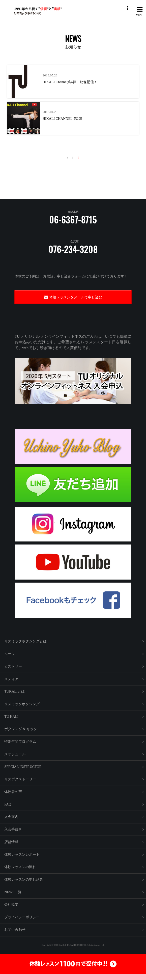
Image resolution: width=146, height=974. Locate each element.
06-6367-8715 (73, 219)
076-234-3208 (73, 249)
